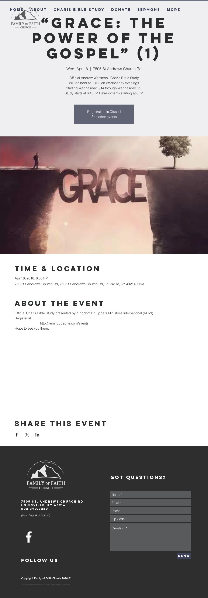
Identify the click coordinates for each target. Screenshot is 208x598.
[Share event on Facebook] (17, 434)
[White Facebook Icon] (28, 537)
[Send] (184, 556)
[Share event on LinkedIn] (37, 434)
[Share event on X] (27, 434)
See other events (104, 117)
